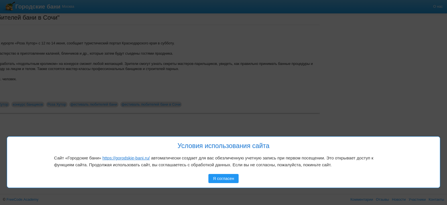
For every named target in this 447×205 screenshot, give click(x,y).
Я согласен (223, 178)
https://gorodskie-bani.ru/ (126, 157)
